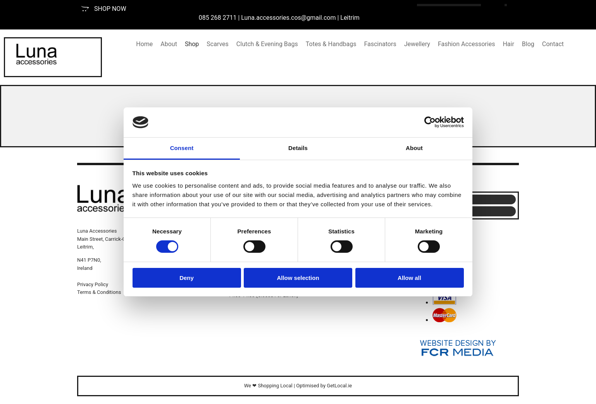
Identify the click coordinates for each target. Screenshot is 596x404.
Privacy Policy (92, 284)
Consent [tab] (182, 148)
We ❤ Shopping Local (268, 385)
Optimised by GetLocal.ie (324, 385)
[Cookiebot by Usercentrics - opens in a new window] (430, 122)
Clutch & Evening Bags (267, 44)
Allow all (409, 278)
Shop (192, 44)
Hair (508, 44)
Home (144, 44)
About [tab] (414, 148)
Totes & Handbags (331, 44)
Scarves (218, 44)
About (168, 44)
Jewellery (417, 44)
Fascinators (380, 44)
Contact (553, 44)
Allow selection (298, 278)
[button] (103, 8)
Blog (528, 44)
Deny (186, 278)
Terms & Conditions (99, 292)
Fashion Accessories (466, 44)
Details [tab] (298, 148)
